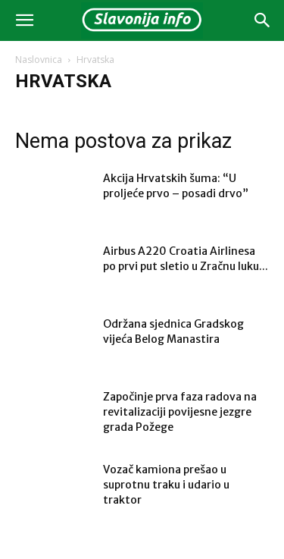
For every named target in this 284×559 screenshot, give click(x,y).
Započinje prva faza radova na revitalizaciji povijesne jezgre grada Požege (180, 412)
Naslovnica (38, 59)
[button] (24, 20)
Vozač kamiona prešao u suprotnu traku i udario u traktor (166, 485)
